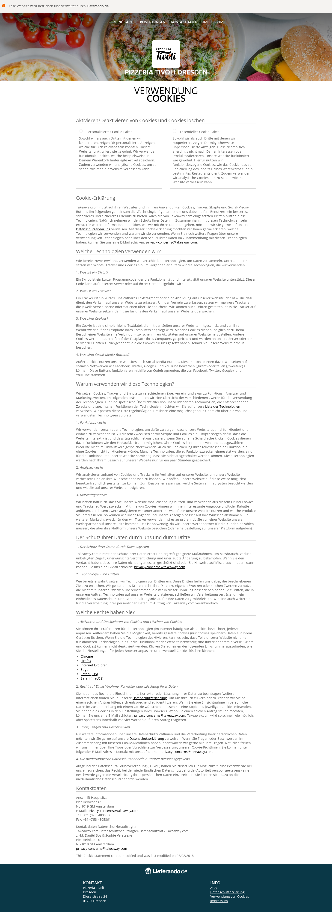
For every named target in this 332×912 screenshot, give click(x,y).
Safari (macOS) (92, 678)
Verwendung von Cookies (229, 896)
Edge (84, 669)
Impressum (213, 21)
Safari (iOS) (89, 674)
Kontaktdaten (184, 21)
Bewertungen (152, 21)
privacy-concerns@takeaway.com (171, 242)
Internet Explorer (94, 665)
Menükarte (123, 21)
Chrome (87, 656)
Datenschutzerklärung (93, 229)
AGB (213, 887)
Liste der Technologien (222, 406)
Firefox (86, 661)
